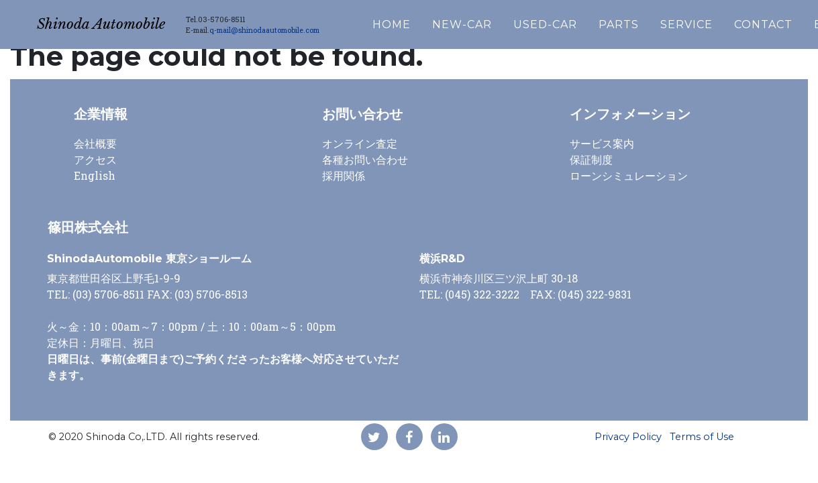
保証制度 (591, 159)
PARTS (655, 21)
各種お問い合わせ (365, 159)
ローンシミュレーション (629, 175)
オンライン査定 (359, 143)
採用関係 (343, 175)
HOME (428, 21)
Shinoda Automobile (119, 21)
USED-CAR (582, 21)
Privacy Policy (628, 437)
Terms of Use (702, 437)
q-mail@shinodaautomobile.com (301, 27)
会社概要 (95, 143)
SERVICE (723, 21)
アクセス (95, 159)
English (94, 175)
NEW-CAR (499, 21)
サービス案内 (602, 143)
